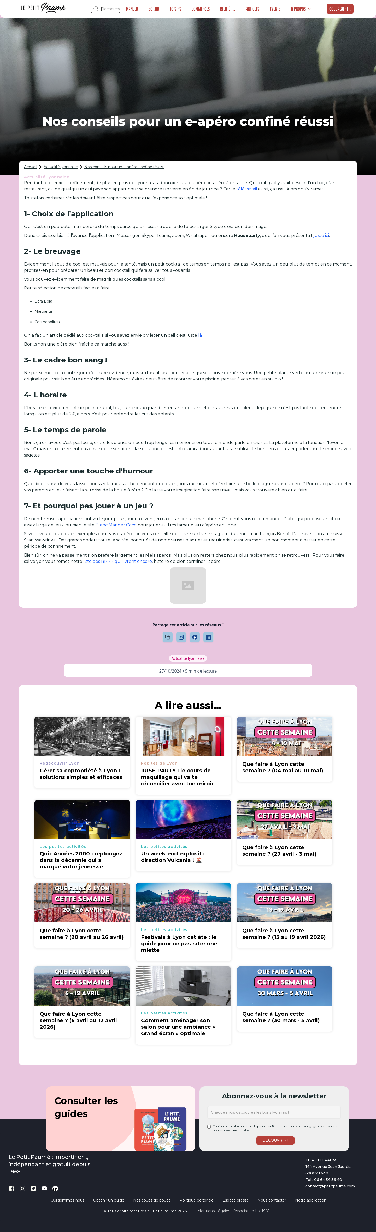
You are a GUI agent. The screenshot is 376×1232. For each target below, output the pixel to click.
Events (275, 9)
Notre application (310, 1200)
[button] (301, 9)
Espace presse (235, 1200)
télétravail (246, 189)
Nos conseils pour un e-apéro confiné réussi (124, 166)
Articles (252, 9)
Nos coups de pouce (152, 1200)
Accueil (30, 166)
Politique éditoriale (197, 1200)
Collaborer (340, 9)
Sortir (154, 9)
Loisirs (175, 9)
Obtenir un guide (108, 1200)
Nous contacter (272, 1200)
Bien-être (227, 9)
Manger (132, 9)
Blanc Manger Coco (116, 524)
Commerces (201, 9)
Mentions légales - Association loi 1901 (233, 1211)
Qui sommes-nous (67, 1200)
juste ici (321, 235)
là (200, 335)
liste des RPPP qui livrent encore (117, 561)
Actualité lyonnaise (61, 166)
